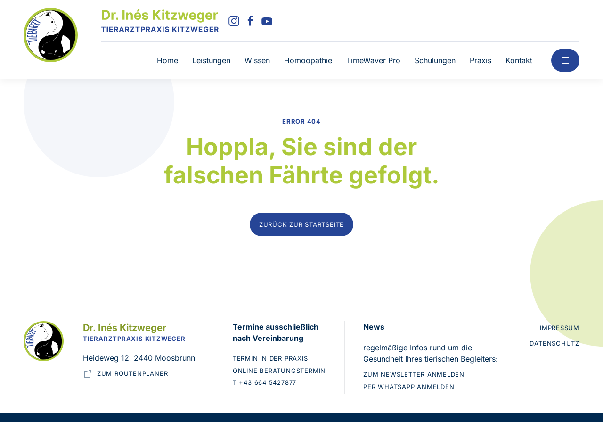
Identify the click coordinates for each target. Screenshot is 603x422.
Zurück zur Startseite (301, 224)
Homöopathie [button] (308, 60)
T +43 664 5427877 (264, 382)
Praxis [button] (480, 60)
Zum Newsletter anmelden (413, 374)
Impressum (559, 327)
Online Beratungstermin (279, 370)
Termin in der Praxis (270, 358)
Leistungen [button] (211, 60)
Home (167, 60)
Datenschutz (554, 343)
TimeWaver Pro (373, 60)
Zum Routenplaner (125, 374)
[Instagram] (234, 20)
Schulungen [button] (435, 60)
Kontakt (518, 60)
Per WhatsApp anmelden (408, 386)
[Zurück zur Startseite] (160, 20)
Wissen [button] (257, 60)
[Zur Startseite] (51, 34)
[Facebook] (250, 20)
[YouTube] (267, 20)
